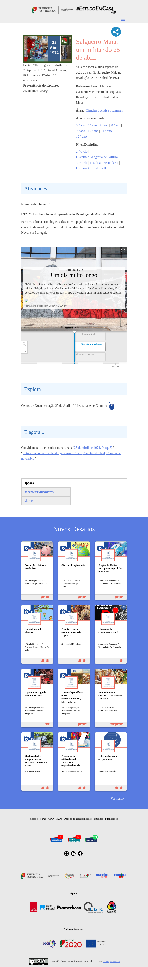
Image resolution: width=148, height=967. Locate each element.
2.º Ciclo (82, 151)
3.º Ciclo (82, 162)
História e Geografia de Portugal (97, 157)
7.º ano (104, 125)
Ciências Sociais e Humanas (104, 110)
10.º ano (93, 131)
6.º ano (92, 125)
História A (83, 168)
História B (99, 168)
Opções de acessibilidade (77, 818)
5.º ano (80, 125)
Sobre (33, 818)
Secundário (111, 162)
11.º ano (106, 131)
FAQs (59, 818)
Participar (98, 818)
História (95, 162)
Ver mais (116, 798)
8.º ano (115, 125)
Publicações (111, 818)
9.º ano (80, 131)
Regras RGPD (46, 818)
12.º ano (81, 136)
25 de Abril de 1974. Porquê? (93, 447)
